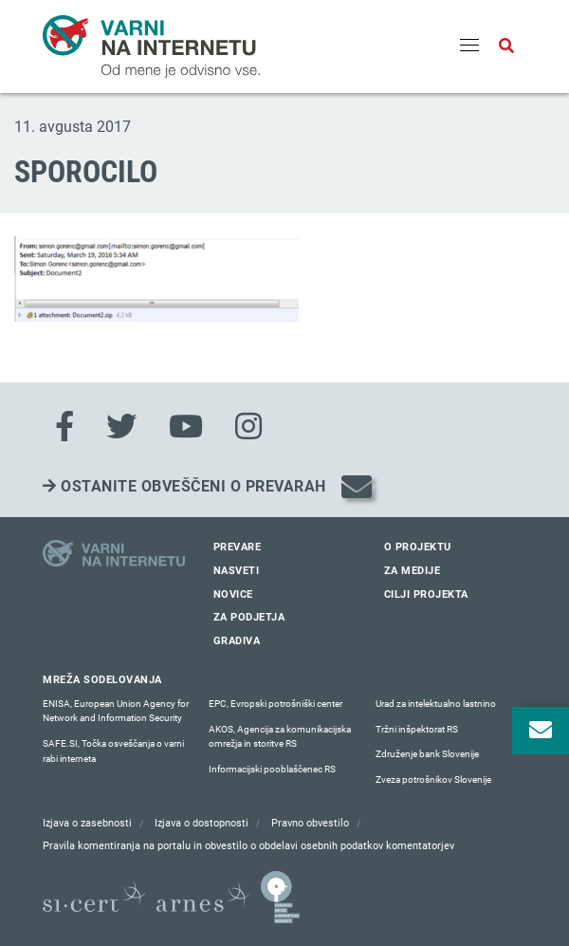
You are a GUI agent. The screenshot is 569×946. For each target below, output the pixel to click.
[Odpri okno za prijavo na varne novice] (540, 730)
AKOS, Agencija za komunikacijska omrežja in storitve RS (280, 737)
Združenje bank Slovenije (427, 754)
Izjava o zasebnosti (87, 823)
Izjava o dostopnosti (201, 823)
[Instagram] (248, 427)
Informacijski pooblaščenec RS (272, 769)
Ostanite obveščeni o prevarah (184, 486)
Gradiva (237, 641)
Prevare (237, 547)
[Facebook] (64, 427)
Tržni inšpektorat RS (417, 729)
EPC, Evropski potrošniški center (275, 703)
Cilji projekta (426, 594)
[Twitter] (121, 427)
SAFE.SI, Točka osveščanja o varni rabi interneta (113, 751)
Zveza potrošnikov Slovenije (433, 779)
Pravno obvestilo (310, 823)
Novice (233, 594)
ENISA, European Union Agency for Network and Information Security (116, 711)
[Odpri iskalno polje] (506, 46)
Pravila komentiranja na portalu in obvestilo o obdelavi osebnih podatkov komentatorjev (248, 846)
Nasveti (236, 571)
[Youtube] (185, 427)
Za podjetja (249, 617)
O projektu (417, 547)
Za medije (412, 571)
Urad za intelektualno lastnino (436, 703)
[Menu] (469, 46)
